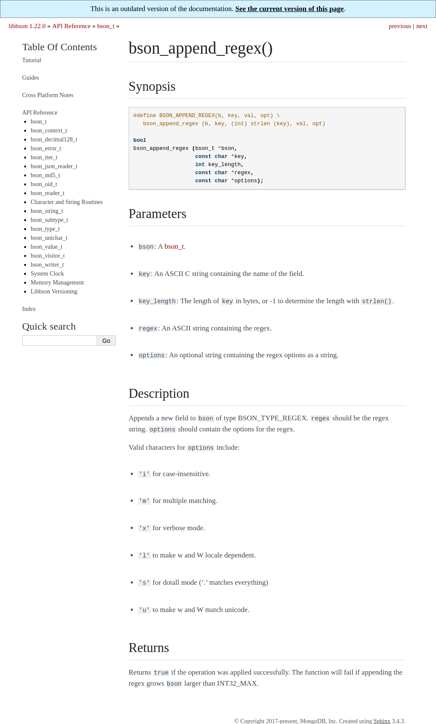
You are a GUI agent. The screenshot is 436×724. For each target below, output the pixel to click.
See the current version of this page (289, 9)
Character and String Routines (67, 202)
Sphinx (381, 707)
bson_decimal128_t (54, 139)
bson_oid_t (44, 184)
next (421, 25)
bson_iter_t (44, 157)
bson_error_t (46, 148)
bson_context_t (49, 130)
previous (400, 25)
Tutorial (31, 60)
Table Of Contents (59, 46)
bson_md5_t (45, 175)
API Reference (71, 25)
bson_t (106, 25)
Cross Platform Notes (48, 95)
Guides (30, 78)
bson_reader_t (47, 193)
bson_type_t (45, 229)
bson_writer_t (47, 264)
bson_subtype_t (49, 220)
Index (29, 309)
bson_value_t (47, 247)
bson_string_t (47, 211)
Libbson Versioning (54, 291)
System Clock (47, 273)
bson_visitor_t (48, 256)
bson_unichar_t (49, 238)
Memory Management (57, 282)
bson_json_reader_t (54, 166)
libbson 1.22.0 (27, 25)
